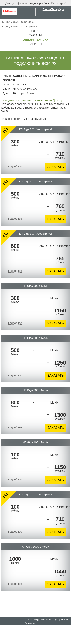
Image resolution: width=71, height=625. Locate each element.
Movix (54, 298)
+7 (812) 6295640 (10, 22)
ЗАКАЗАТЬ (55, 167)
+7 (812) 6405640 (10, 26)
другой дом (27, 93)
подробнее (15, 166)
